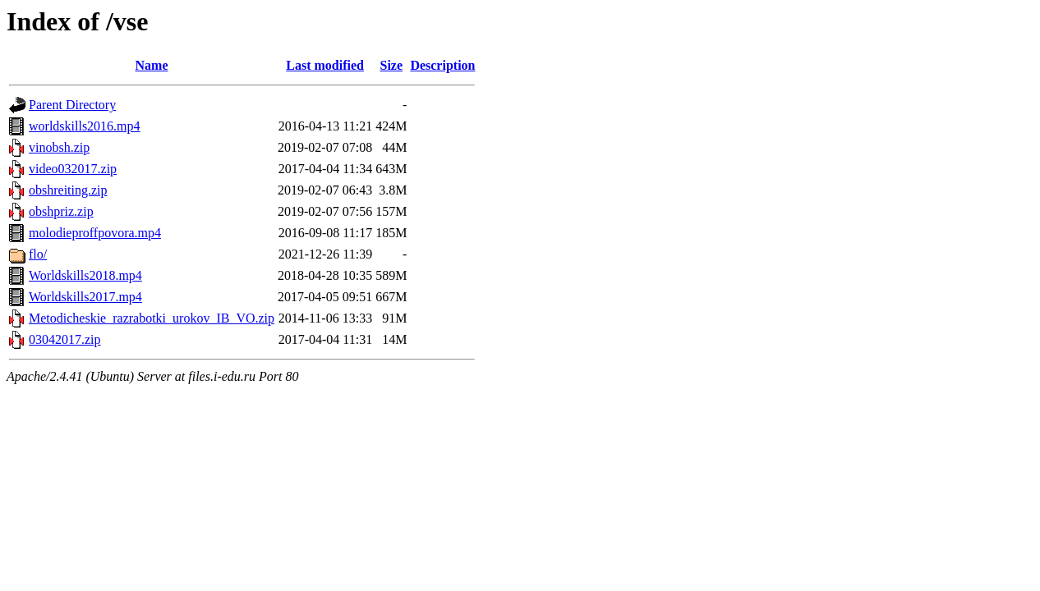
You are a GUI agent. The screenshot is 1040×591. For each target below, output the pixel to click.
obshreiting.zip (68, 190)
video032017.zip (73, 169)
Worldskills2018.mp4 (85, 275)
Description (442, 65)
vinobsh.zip (59, 147)
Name (152, 65)
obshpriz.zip (61, 211)
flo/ (38, 254)
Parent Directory (72, 105)
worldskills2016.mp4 (84, 126)
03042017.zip (65, 339)
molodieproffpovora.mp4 (95, 233)
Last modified (325, 65)
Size (391, 65)
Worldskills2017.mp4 (85, 297)
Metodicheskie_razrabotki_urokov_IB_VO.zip (151, 318)
